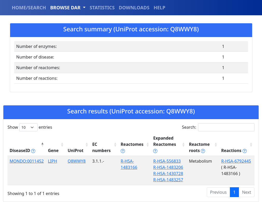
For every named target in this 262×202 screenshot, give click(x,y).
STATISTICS (102, 7)
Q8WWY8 (77, 161)
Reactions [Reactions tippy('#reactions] (234, 150)
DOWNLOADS (134, 7)
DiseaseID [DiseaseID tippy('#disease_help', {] (22, 150)
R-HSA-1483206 (168, 167)
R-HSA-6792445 (236, 161)
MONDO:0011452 (27, 161)
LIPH (52, 161)
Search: (218, 127)
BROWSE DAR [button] (66, 7)
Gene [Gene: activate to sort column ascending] (53, 150)
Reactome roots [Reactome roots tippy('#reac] (199, 147)
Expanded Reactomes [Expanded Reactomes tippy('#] (164, 144)
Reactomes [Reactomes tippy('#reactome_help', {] (132, 147)
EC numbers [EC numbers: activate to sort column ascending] (101, 147)
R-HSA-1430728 (168, 173)
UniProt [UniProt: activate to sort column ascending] (75, 150)
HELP (159, 7)
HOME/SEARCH (29, 7)
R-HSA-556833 (167, 161)
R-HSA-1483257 (168, 180)
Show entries (30, 127)
